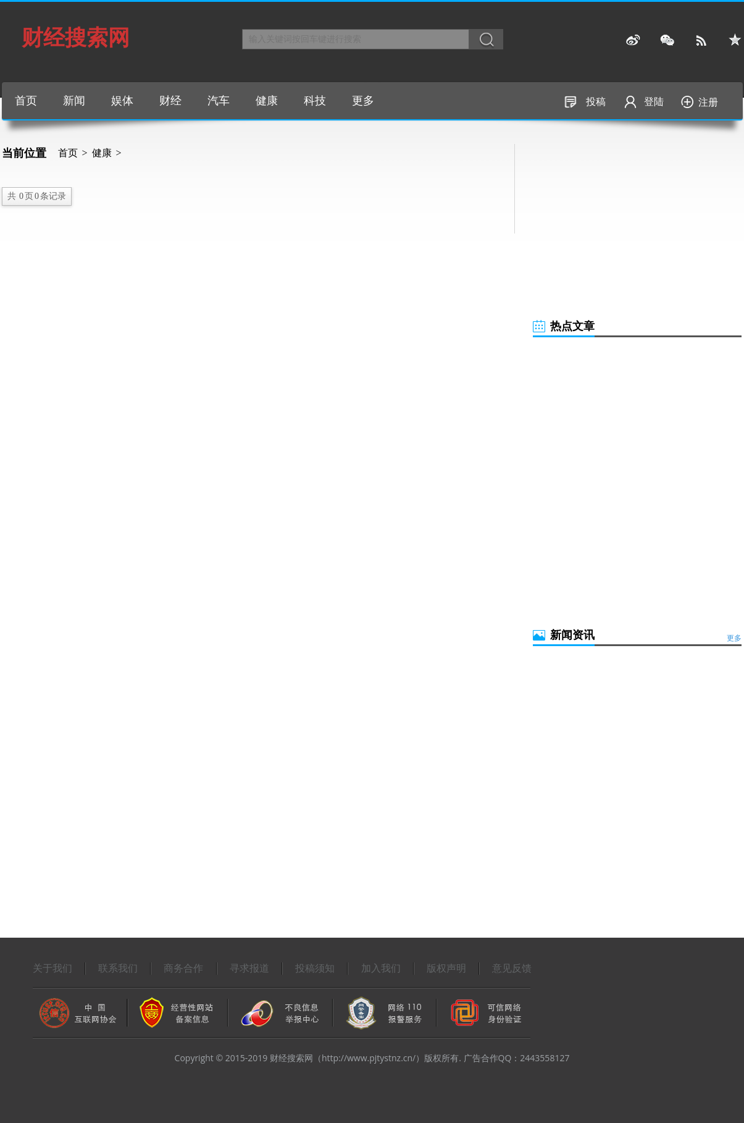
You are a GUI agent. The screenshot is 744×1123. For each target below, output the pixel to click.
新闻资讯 (572, 635)
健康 (267, 101)
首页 (26, 101)
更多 (363, 101)
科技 (315, 101)
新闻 (74, 101)
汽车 (218, 101)
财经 (170, 101)
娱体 (122, 101)
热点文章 (572, 326)
